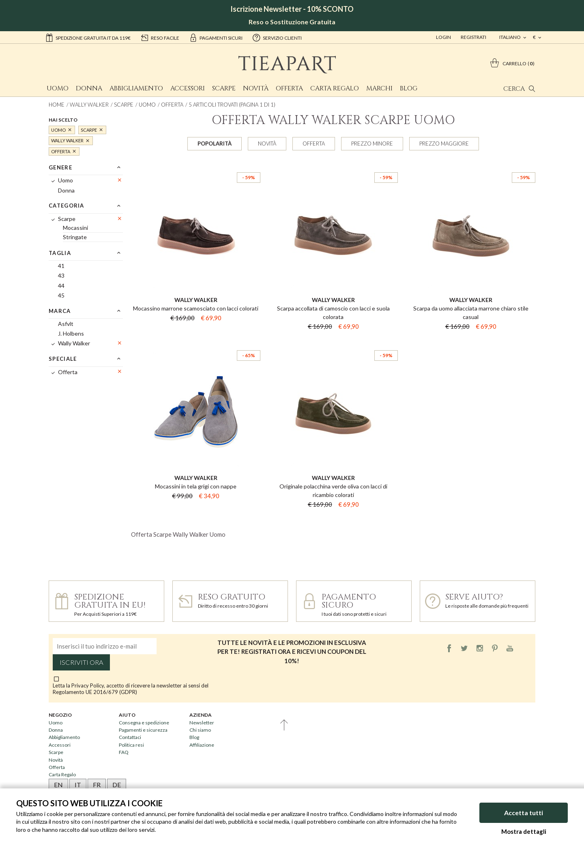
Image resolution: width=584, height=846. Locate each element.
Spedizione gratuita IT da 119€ (88, 37)
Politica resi (131, 745)
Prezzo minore (372, 143)
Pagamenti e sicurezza (143, 730)
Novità (255, 88)
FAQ (124, 752)
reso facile (159, 37)
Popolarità (215, 143)
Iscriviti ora (81, 662)
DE (116, 784)
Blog (408, 88)
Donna (89, 88)
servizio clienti (277, 37)
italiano (510, 37)
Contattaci (130, 737)
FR (97, 784)
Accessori (187, 88)
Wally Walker (89, 104)
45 (61, 295)
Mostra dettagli (523, 831)
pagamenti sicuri (216, 37)
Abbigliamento (136, 88)
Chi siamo (200, 730)
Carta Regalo (334, 88)
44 (61, 285)
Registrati (473, 37)
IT (78, 784)
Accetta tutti (523, 812)
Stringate (75, 236)
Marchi (379, 88)
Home (56, 104)
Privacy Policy (87, 685)
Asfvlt (65, 323)
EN (58, 784)
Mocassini (75, 227)
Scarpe (224, 88)
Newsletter (201, 723)
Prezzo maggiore (444, 143)
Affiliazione (201, 745)
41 (61, 265)
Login (443, 37)
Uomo (58, 88)
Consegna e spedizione (144, 723)
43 (61, 275)
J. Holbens (71, 333)
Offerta (289, 88)
